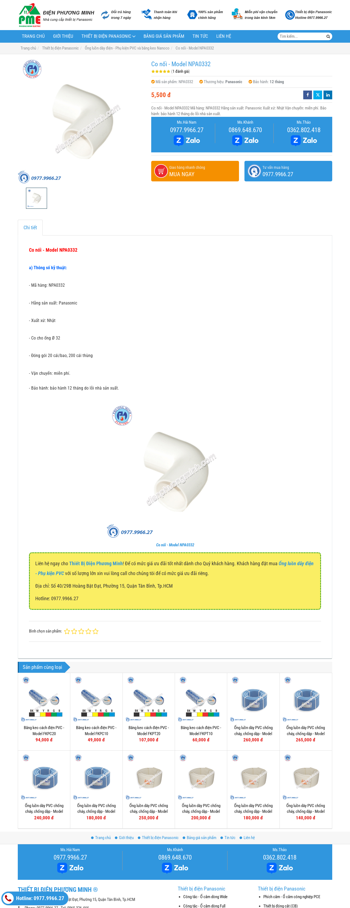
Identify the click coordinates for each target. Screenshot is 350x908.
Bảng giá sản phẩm (164, 36)
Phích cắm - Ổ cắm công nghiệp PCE (291, 896)
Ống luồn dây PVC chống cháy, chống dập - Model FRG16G (96, 811)
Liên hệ (223, 36)
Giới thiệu (63, 36)
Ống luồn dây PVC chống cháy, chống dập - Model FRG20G (44, 811)
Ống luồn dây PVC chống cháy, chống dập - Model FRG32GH (253, 733)
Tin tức (200, 36)
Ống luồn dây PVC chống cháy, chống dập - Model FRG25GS (305, 733)
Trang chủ (33, 36)
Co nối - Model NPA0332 (175, 545)
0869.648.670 (245, 130)
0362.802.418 (303, 130)
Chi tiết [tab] (30, 227)
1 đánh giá (181, 71)
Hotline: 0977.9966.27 (33, 898)
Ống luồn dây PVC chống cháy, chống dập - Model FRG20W (253, 811)
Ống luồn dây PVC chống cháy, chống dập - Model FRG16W (305, 811)
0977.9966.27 (186, 130)
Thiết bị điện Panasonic (106, 36)
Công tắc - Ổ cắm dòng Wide (205, 896)
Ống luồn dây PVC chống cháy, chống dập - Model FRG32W (148, 811)
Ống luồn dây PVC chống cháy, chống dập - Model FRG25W (201, 811)
